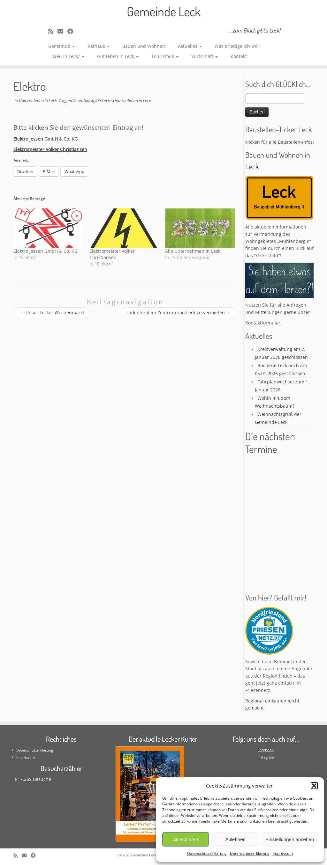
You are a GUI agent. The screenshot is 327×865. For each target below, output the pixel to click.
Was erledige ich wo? (237, 46)
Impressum (283, 853)
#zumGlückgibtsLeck (91, 100)
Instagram (265, 757)
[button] (314, 785)
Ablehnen (235, 839)
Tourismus (165, 56)
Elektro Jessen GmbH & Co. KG (45, 251)
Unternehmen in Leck (38, 100)
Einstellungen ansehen (289, 839)
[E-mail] (62, 31)
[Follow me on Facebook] (72, 31)
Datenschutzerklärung (207, 853)
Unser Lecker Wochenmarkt (52, 312)
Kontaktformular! (263, 323)
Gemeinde (61, 46)
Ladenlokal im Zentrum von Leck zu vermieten (178, 312)
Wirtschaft (204, 56)
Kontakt (239, 56)
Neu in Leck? (68, 56)
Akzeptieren (185, 839)
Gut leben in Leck (118, 56)
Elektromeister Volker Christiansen (112, 254)
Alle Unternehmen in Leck (192, 251)
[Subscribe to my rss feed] (52, 31)
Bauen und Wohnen (143, 46)
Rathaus (98, 46)
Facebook (266, 749)
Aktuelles (190, 46)
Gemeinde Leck (164, 11)
